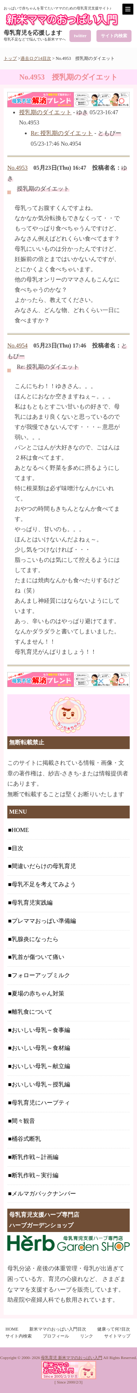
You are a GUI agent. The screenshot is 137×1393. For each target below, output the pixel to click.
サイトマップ (117, 1336)
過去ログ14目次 (35, 58)
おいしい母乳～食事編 (41, 1030)
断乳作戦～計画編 (35, 1157)
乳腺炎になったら (35, 939)
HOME (20, 830)
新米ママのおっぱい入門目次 (57, 1329)
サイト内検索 (114, 35)
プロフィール (56, 1336)
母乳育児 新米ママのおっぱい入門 (71, 1357)
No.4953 (17, 168)
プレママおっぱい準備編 (44, 921)
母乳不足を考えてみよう (44, 884)
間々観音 (23, 1121)
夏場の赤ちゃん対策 (38, 993)
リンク (86, 1336)
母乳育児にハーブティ (41, 1103)
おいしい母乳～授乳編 (41, 1084)
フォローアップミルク (41, 975)
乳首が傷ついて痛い (38, 957)
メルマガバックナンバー (44, 1193)
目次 (17, 848)
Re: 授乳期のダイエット (62, 133)
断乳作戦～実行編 (35, 1175)
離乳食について (32, 1012)
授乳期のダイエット (45, 112)
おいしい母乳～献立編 (41, 1066)
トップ (10, 58)
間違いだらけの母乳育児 (44, 866)
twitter (80, 35)
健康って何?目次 (113, 1329)
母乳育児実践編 (32, 902)
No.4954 (17, 345)
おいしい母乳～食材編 (41, 1048)
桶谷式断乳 (26, 1139)
